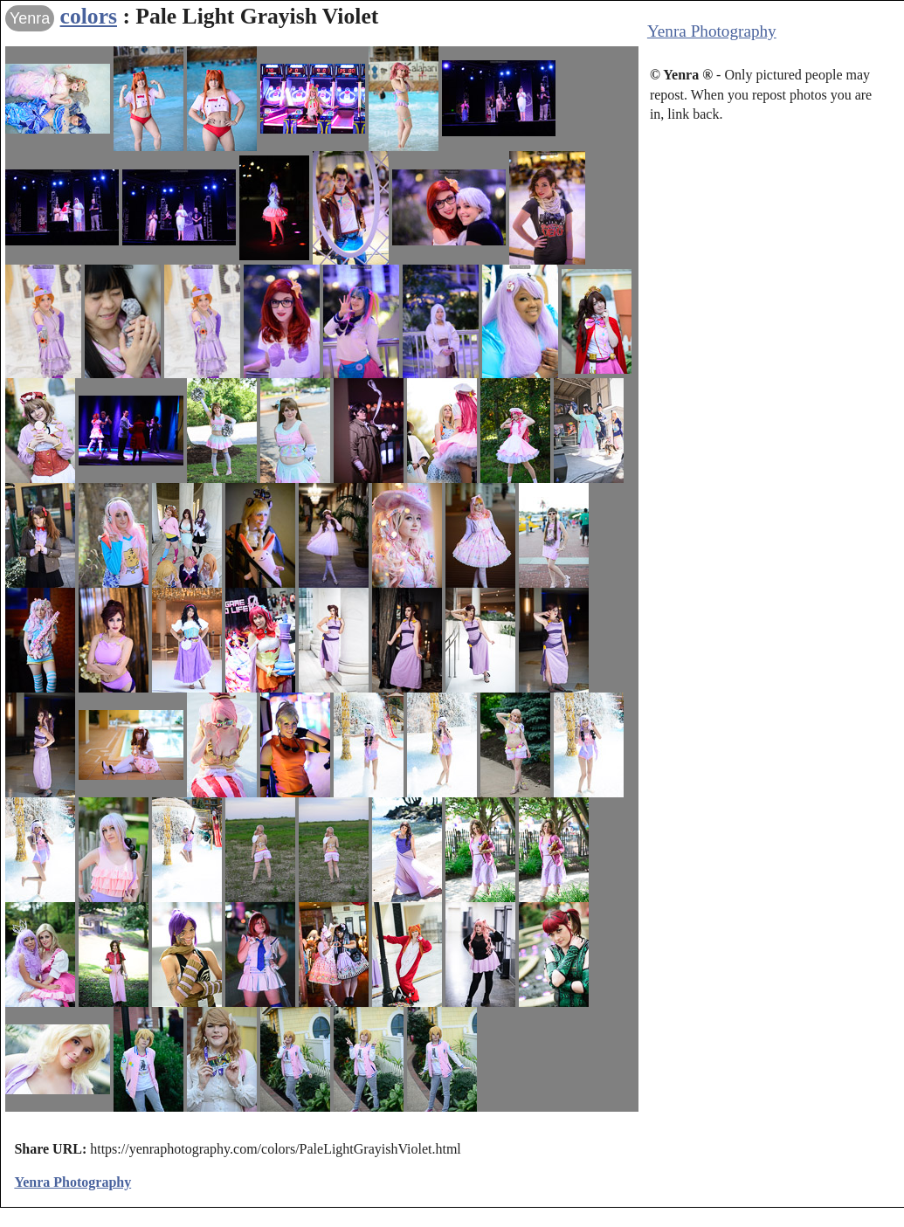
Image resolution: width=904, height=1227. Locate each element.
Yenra (30, 18)
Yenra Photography (711, 31)
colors (88, 16)
